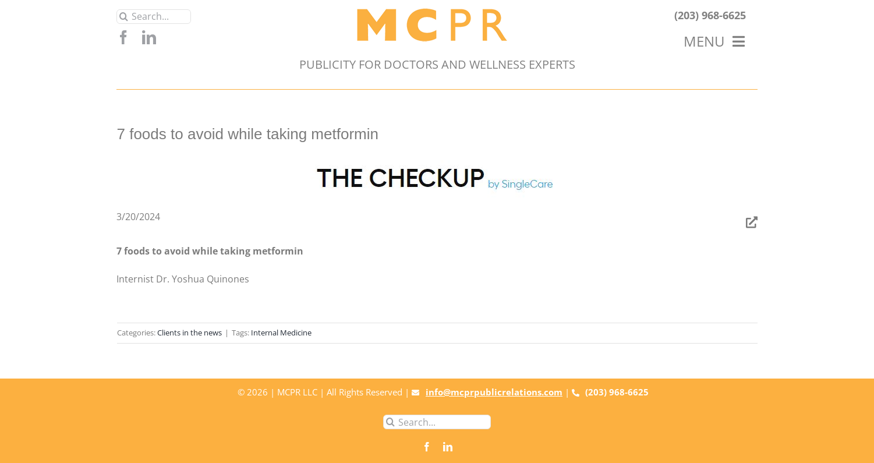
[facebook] (123, 37)
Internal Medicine (281, 332)
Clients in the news (189, 332)
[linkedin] (149, 37)
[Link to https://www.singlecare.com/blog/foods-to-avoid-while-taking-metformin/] (752, 222)
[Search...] (153, 16)
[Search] (123, 16)
